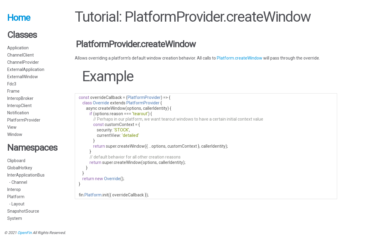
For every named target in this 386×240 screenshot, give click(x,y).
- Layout (15, 204)
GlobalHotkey (19, 167)
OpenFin (24, 232)
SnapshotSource (23, 211)
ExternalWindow (22, 76)
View (12, 127)
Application (18, 47)
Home (18, 17)
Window (14, 134)
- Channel (17, 182)
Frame (13, 91)
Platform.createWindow (239, 58)
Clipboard (16, 160)
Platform (15, 196)
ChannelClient (20, 55)
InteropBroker (20, 98)
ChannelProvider (23, 62)
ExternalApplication (25, 69)
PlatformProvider (23, 120)
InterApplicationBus (26, 175)
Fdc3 (11, 84)
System (14, 218)
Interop (14, 189)
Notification (18, 112)
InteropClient (19, 105)
